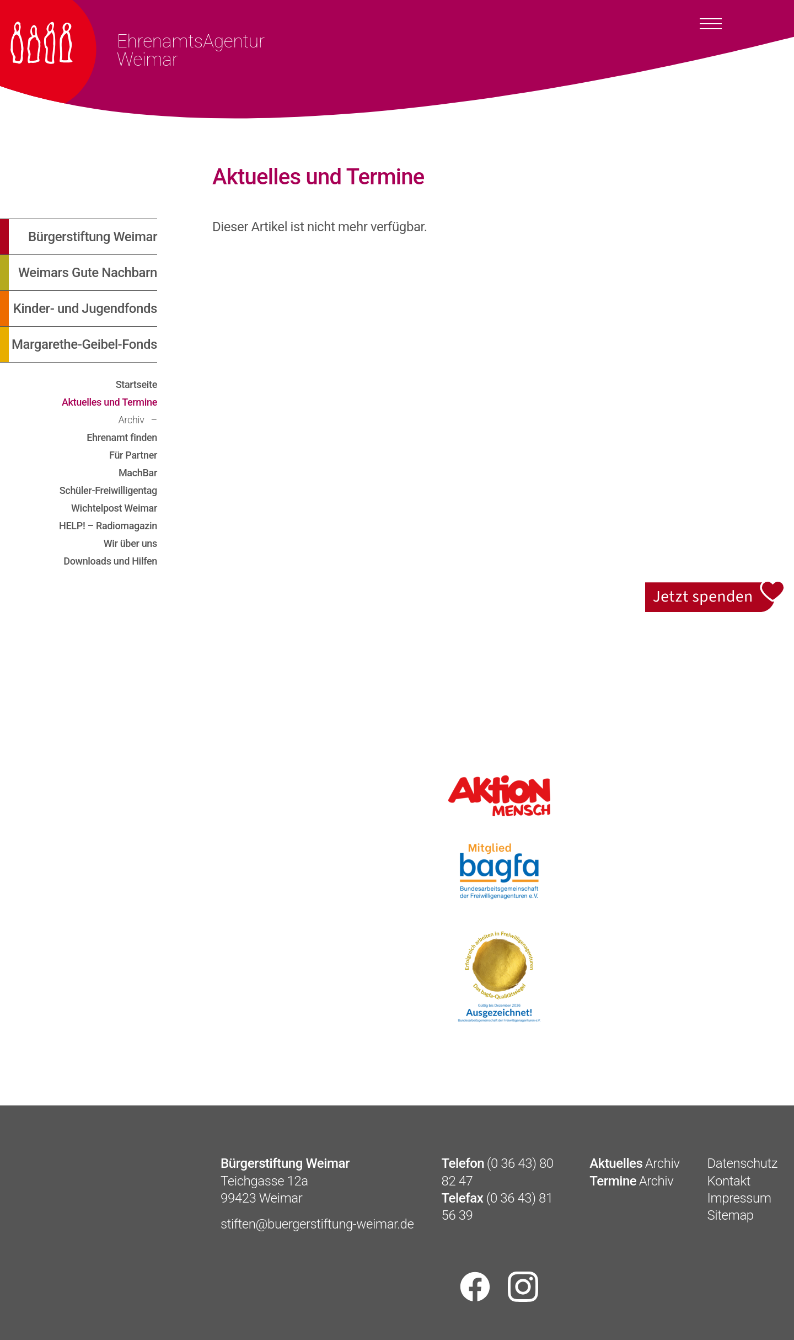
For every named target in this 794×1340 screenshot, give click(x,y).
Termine (612, 1181)
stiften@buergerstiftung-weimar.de (317, 1224)
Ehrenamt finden (122, 437)
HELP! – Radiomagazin (108, 525)
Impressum (739, 1198)
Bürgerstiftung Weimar (92, 236)
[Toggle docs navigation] (710, 23)
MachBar (138, 472)
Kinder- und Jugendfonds (85, 308)
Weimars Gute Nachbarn (87, 272)
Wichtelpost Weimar (114, 508)
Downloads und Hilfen (110, 561)
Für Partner (133, 455)
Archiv (132, 420)
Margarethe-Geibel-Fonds (84, 344)
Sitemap (730, 1215)
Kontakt (729, 1181)
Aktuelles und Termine (109, 402)
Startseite (136, 384)
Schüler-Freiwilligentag (108, 490)
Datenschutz (742, 1163)
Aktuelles (615, 1163)
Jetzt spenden (715, 587)
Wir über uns (130, 543)
